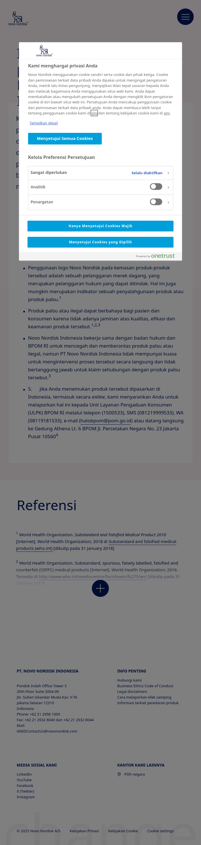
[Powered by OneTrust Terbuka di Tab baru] (157, 257)
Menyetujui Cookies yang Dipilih (100, 242)
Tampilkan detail (43, 122)
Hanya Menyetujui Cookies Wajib (100, 226)
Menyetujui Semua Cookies (65, 138)
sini (94, 113)
